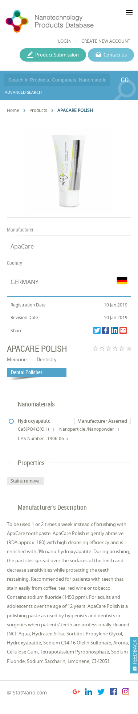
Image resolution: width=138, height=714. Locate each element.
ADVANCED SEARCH (23, 92)
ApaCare (22, 246)
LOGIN (65, 41)
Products (38, 110)
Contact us (115, 54)
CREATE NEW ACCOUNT (105, 41)
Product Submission (57, 54)
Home (13, 110)
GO (125, 79)
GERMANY (24, 282)
